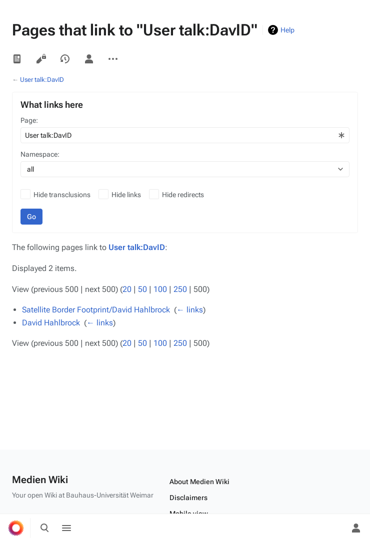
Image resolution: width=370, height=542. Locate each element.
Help (287, 30)
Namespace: (40, 154)
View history (65, 59)
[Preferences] (334, 528)
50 (142, 289)
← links (189, 309)
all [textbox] (30, 169)
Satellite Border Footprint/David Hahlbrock (96, 309)
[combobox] (185, 135)
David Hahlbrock (51, 322)
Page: (29, 120)
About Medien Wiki (200, 482)
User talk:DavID (42, 79)
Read (17, 59)
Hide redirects (183, 195)
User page (89, 59)
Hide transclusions (62, 195)
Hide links (126, 195)
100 (160, 289)
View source (41, 59)
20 (127, 289)
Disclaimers (189, 498)
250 (180, 289)
